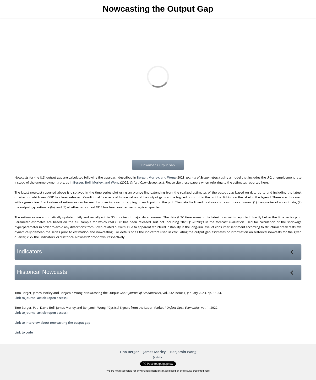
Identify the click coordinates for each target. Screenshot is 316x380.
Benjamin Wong (183, 351)
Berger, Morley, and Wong (156, 177)
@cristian (158, 357)
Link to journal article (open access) (41, 298)
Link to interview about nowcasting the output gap (52, 322)
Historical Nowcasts (156, 272)
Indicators (156, 251)
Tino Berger (129, 351)
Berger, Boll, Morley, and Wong (96, 182)
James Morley (154, 351)
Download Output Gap (158, 165)
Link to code (24, 332)
